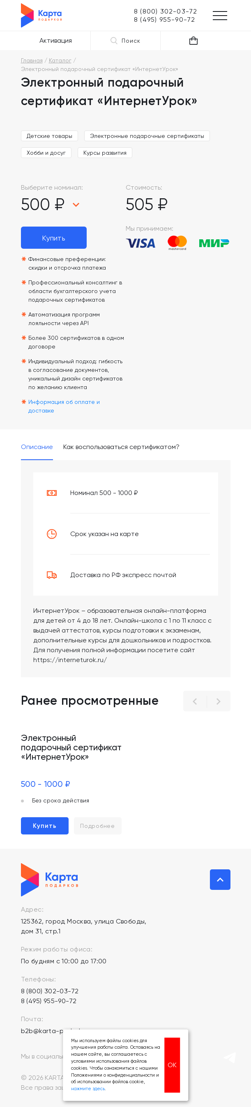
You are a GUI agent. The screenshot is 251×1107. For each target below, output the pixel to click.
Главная (32, 60)
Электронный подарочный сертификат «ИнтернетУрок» (71, 747)
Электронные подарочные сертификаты (147, 136)
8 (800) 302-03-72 (50, 991)
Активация (55, 40)
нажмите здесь (88, 1088)
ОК (172, 1065)
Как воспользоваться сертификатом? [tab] (121, 447)
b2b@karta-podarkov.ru (59, 1031)
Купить (53, 238)
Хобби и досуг (46, 152)
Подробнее (97, 826)
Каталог (60, 60)
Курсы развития (105, 152)
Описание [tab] (37, 447)
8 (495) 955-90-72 (49, 1001)
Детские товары (49, 136)
